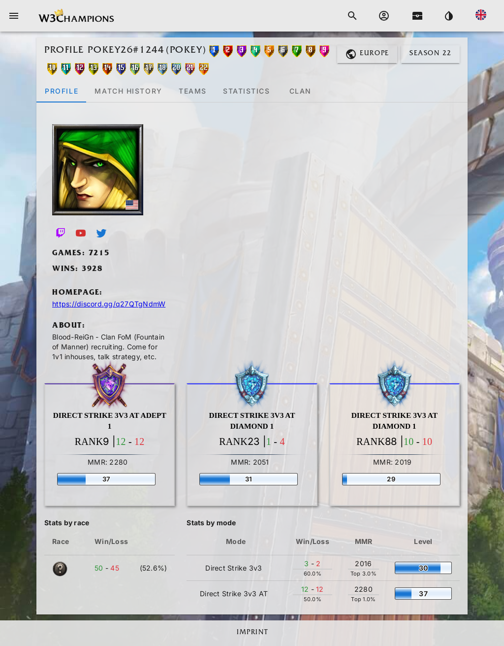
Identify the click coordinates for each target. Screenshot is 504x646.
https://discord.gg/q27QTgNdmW (108, 304)
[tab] (61, 90)
